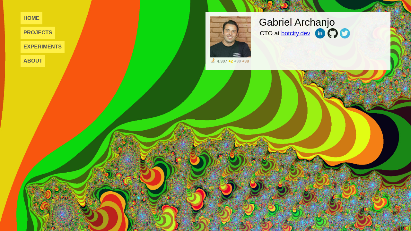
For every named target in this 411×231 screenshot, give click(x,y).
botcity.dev (295, 33)
